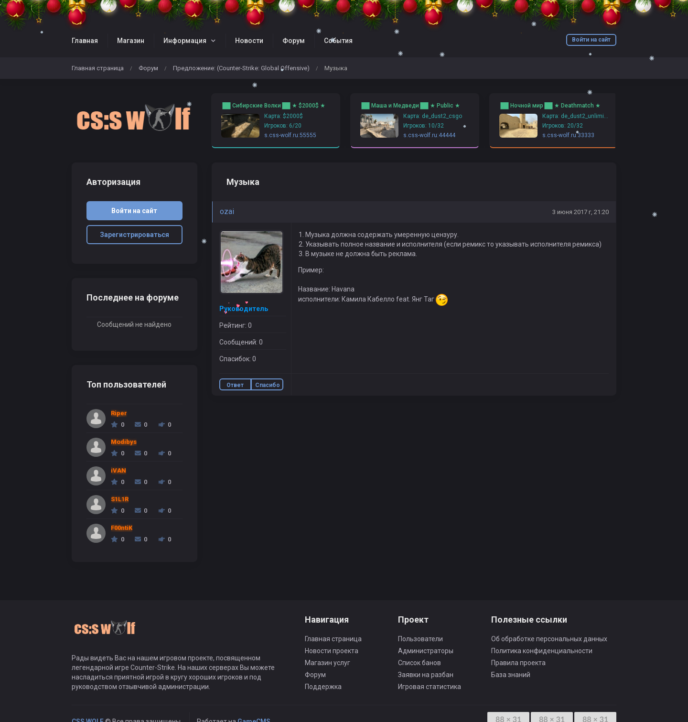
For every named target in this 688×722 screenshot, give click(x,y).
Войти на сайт (591, 39)
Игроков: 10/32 (423, 125)
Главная (85, 40)
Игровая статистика (429, 686)
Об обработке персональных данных (549, 639)
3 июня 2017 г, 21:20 (580, 212)
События (338, 40)
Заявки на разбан (425, 675)
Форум (293, 40)
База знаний (510, 675)
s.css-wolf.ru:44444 (429, 135)
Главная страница (98, 68)
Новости (249, 40)
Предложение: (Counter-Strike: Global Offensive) (241, 68)
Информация (184, 40)
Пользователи (420, 639)
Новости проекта (331, 651)
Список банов (419, 663)
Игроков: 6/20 (282, 125)
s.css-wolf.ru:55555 (290, 135)
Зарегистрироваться (134, 234)
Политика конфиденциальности (541, 651)
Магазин (130, 40)
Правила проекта (518, 663)
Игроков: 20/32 (562, 125)
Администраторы (425, 651)
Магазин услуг (327, 663)
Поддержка (323, 686)
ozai (227, 211)
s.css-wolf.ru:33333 (568, 135)
